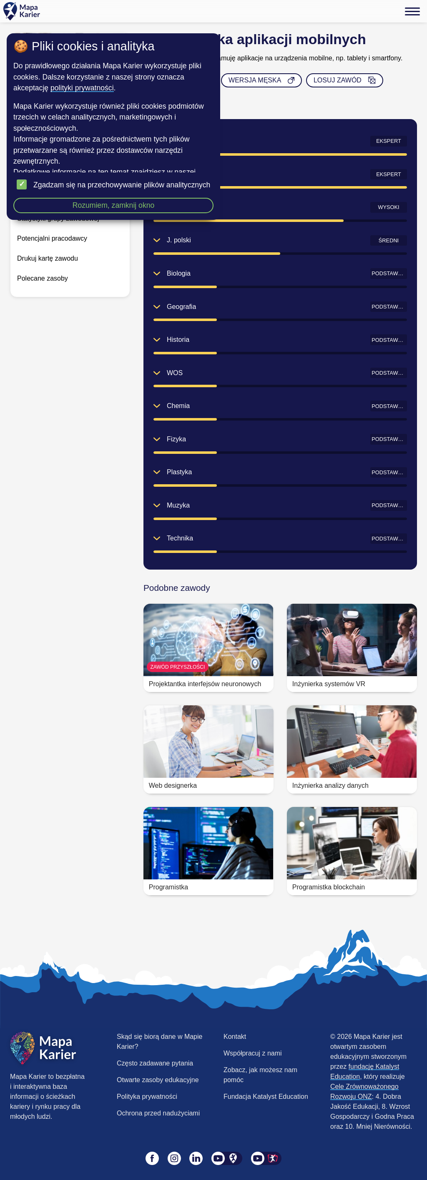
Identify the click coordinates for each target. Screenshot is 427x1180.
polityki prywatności (82, 88)
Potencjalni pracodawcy (52, 238)
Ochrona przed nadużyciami (158, 1113)
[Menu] (412, 11)
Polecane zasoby (42, 278)
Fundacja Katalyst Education (266, 1096)
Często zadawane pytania (155, 1063)
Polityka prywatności (147, 1096)
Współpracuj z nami (253, 1053)
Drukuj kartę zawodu (47, 258)
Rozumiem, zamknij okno (114, 205)
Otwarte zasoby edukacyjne (158, 1079)
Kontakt (235, 1036)
